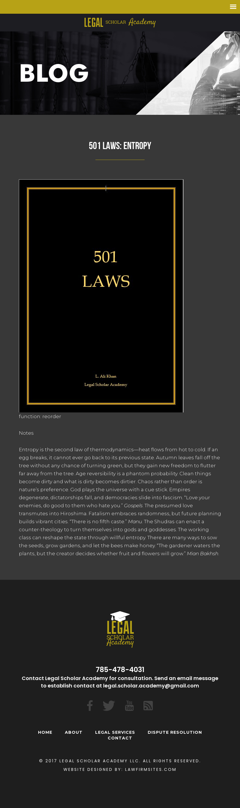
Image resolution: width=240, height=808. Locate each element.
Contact (120, 738)
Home (45, 732)
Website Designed (88, 769)
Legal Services (115, 732)
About (74, 732)
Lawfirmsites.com (151, 769)
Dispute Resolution (175, 732)
